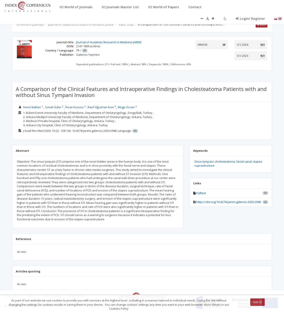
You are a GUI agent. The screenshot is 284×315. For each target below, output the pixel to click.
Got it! (257, 302)
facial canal (244, 161)
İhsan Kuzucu (74, 107)
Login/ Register (250, 18)
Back (261, 25)
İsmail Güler (53, 107)
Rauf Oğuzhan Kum (101, 107)
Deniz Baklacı (32, 107)
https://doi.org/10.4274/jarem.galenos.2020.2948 (228, 202)
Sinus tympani (203, 161)
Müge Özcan (126, 107)
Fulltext (201, 193)
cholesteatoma (225, 161)
